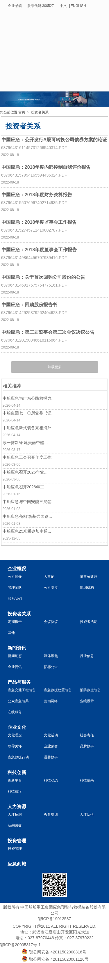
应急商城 (17, 863)
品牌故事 (87, 746)
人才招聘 (15, 814)
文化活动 (51, 735)
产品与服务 (19, 682)
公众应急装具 (18, 701)
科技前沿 (15, 791)
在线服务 (15, 712)
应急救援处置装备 (58, 690)
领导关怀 (15, 746)
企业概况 (17, 568)
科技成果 (87, 780)
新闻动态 (15, 656)
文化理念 (15, 735)
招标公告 (51, 667)
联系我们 (15, 599)
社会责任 (87, 735)
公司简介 (15, 577)
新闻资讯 (17, 647)
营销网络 (51, 701)
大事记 (49, 577)
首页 (21, 112)
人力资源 (17, 806)
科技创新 (17, 772)
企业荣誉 (51, 746)
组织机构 (87, 588)
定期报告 (15, 622)
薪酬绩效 (15, 825)
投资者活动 (88, 622)
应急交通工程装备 (22, 690)
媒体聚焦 (51, 656)
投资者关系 (40, 112)
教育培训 (51, 814)
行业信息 (87, 656)
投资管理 (17, 840)
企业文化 (17, 727)
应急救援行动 (18, 757)
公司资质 (51, 588)
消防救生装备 (90, 690)
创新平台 (15, 780)
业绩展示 (87, 701)
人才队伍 (87, 814)
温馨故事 (51, 757)
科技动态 (51, 780)
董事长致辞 (88, 577)
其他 (11, 633)
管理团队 (15, 588)
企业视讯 (15, 667)
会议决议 (51, 622)
